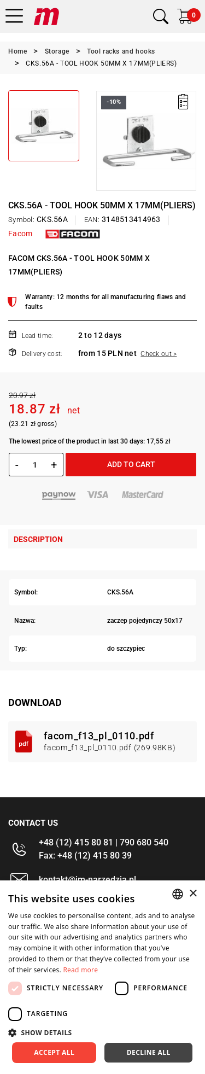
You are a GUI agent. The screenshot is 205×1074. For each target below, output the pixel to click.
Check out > (158, 354)
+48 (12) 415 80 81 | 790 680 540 (103, 842)
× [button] (193, 894)
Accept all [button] (54, 1052)
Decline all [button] (149, 1052)
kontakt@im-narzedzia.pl (87, 879)
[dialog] (102, 977)
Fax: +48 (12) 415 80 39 (85, 855)
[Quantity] (35, 465)
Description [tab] (38, 539)
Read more (80, 969)
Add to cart (131, 464)
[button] (102, 1032)
